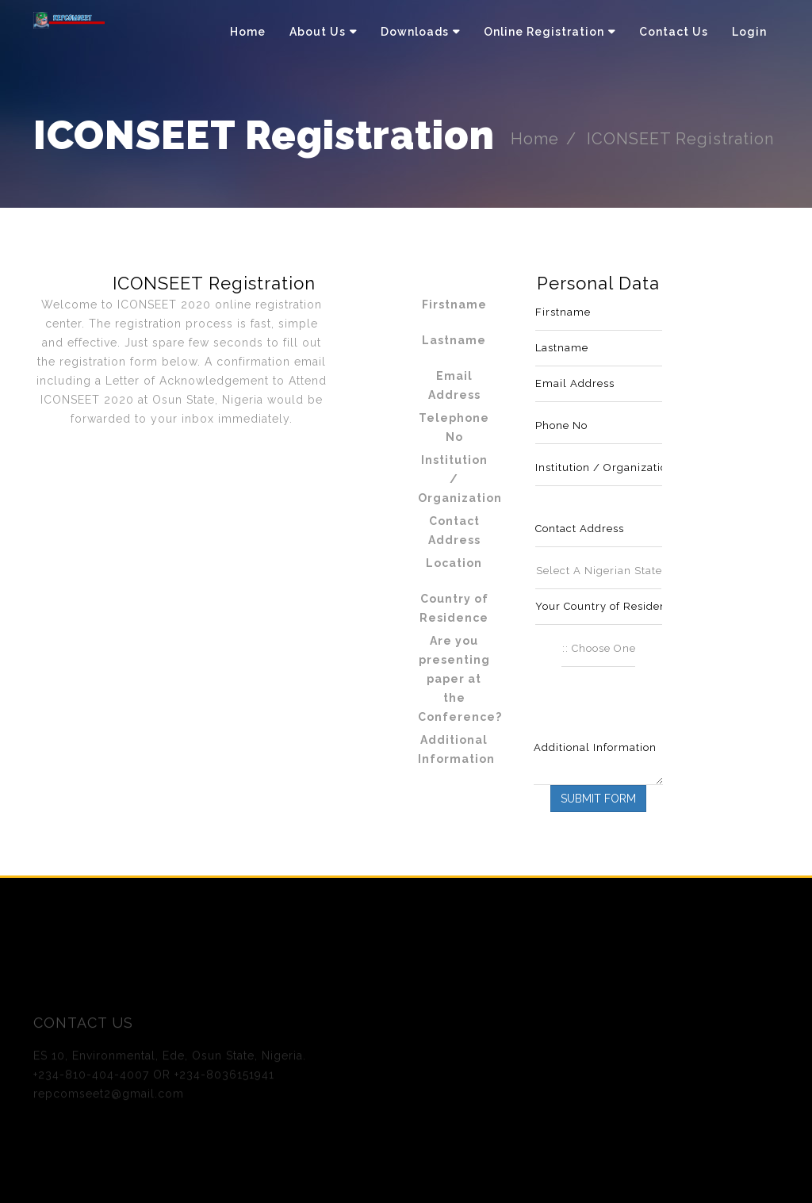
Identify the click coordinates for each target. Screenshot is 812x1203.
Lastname (454, 340)
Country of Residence (453, 608)
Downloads (415, 31)
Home (248, 31)
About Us (317, 31)
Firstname (454, 304)
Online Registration (544, 31)
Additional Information (456, 749)
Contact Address (454, 530)
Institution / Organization (460, 479)
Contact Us (673, 31)
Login (749, 31)
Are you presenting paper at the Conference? (460, 678)
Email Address (454, 385)
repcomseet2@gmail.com (108, 1096)
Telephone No (454, 427)
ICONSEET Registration (683, 138)
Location (454, 563)
